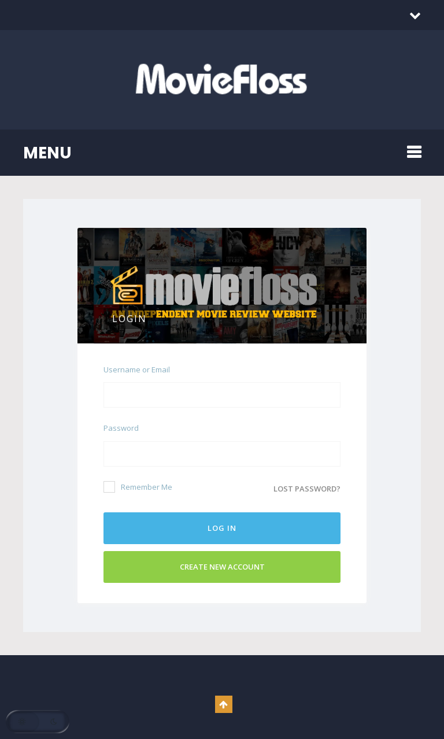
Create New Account (222, 566)
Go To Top (223, 704)
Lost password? (307, 488)
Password (121, 428)
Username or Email (136, 369)
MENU (47, 153)
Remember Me (137, 487)
